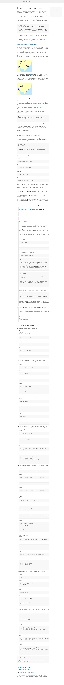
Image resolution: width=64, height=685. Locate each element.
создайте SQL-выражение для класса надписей (28, 660)
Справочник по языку (24, 667)
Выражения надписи (55, 10)
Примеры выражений (55, 14)
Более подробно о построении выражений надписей (28, 44)
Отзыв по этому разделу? (44, 683)
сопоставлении (22, 140)
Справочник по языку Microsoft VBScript (26, 670)
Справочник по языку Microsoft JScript (26, 672)
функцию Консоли (41, 260)
